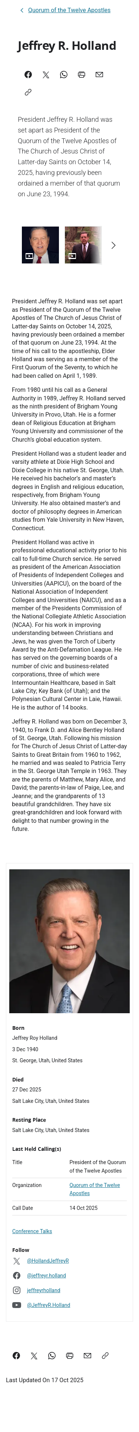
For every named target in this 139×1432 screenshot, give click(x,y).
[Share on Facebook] (16, 1355)
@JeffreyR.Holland (48, 1305)
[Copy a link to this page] (105, 1355)
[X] (46, 74)
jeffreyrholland (43, 1290)
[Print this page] (69, 1355)
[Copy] (28, 92)
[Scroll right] (113, 245)
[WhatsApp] (63, 74)
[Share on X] (34, 1355)
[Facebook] (28, 74)
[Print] (81, 74)
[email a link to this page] (87, 1355)
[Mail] (99, 74)
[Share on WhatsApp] (51, 1355)
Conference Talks (32, 1231)
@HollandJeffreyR (48, 1261)
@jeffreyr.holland (46, 1276)
